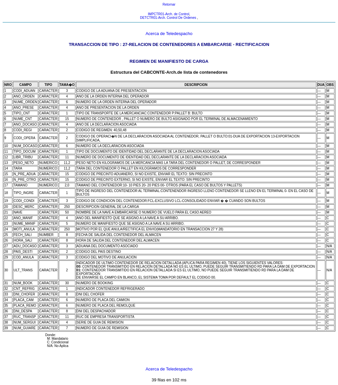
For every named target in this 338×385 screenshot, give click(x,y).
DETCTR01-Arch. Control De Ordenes (168, 17)
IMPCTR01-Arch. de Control (168, 14)
